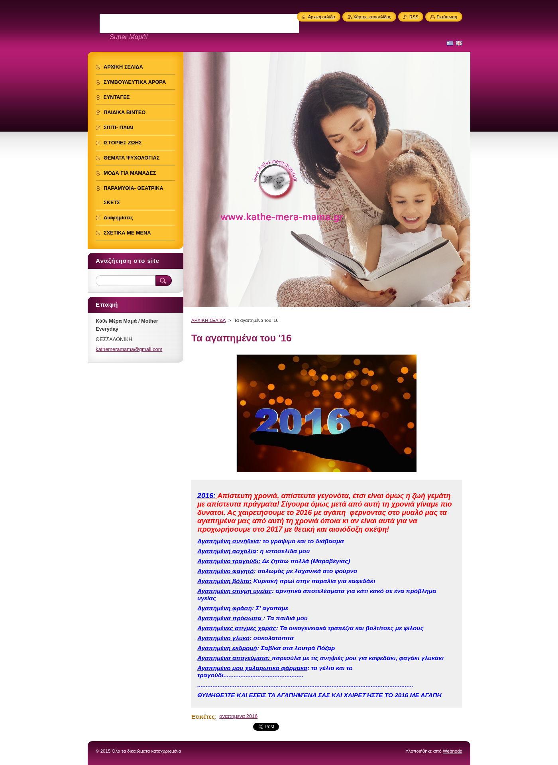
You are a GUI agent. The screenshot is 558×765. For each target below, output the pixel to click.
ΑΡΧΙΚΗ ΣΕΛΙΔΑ (208, 320)
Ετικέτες (203, 716)
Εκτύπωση (446, 16)
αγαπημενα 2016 (238, 716)
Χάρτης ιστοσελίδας (372, 16)
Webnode (452, 751)
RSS (413, 16)
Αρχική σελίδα (321, 16)
